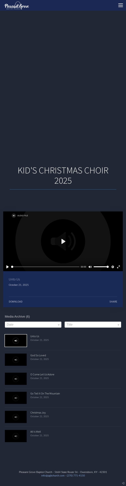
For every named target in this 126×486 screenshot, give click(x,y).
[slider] (45, 266)
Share (113, 301)
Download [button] (15, 301)
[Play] (7, 267)
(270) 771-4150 (76, 475)
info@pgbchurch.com (52, 475)
